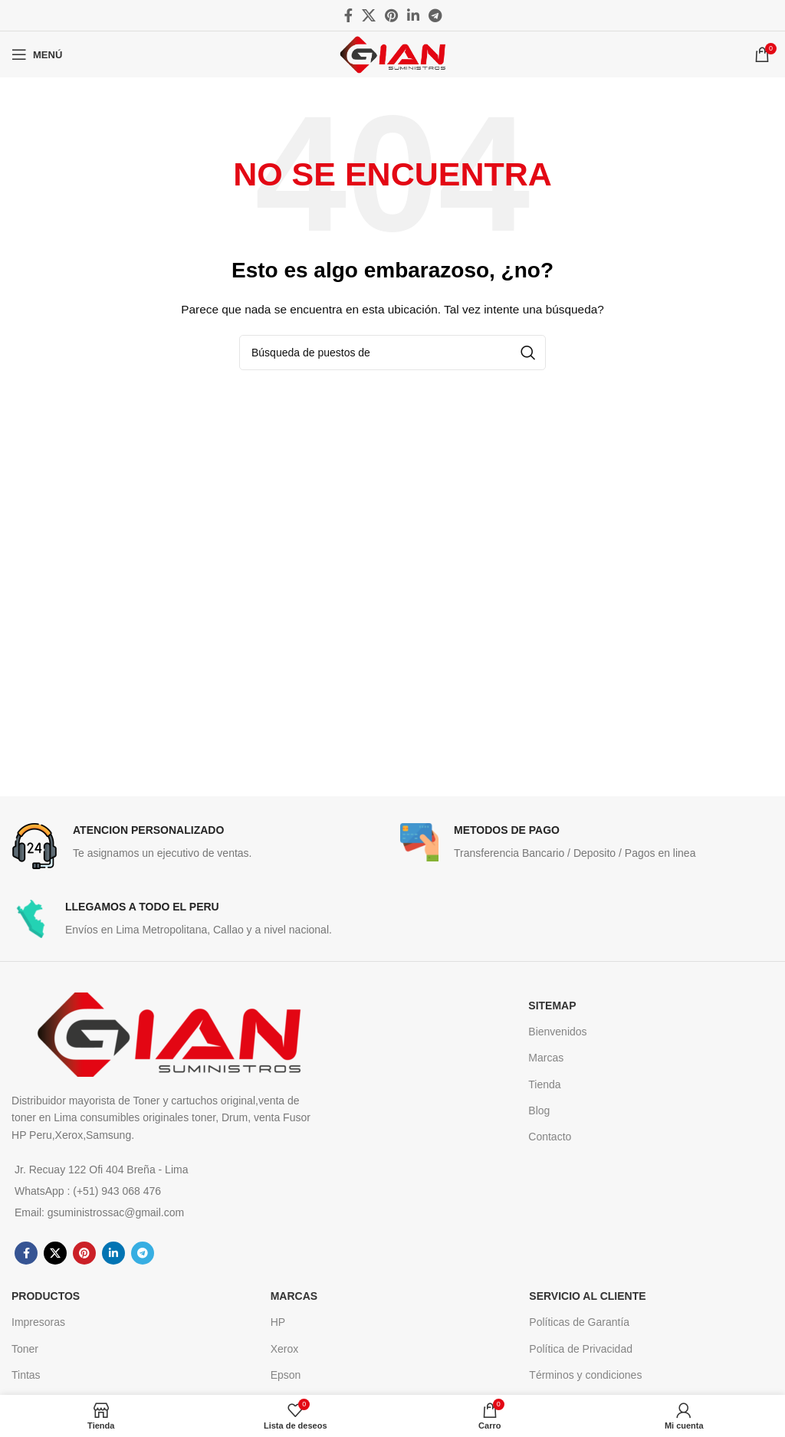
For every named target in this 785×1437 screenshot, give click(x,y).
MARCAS (294, 1296)
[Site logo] (392, 54)
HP (278, 1322)
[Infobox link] (198, 846)
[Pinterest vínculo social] (391, 15)
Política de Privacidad (580, 1349)
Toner (24, 1349)
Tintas (26, 1375)
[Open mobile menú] (37, 54)
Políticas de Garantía (579, 1322)
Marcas (545, 1058)
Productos (45, 1296)
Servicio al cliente (587, 1296)
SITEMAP (552, 1005)
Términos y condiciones (585, 1375)
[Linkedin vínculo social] (413, 15)
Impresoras (38, 1322)
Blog (539, 1110)
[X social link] (368, 15)
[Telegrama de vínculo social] (435, 15)
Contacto (549, 1136)
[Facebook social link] (348, 15)
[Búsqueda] (392, 352)
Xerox (285, 1349)
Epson (286, 1375)
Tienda (544, 1084)
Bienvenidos (557, 1031)
